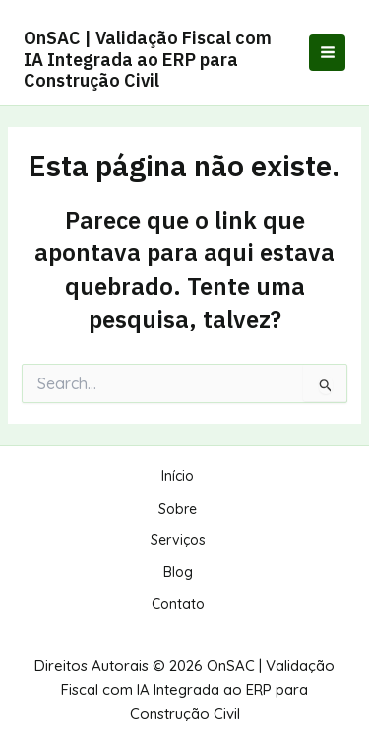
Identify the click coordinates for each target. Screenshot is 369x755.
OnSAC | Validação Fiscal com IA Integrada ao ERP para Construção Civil (148, 59)
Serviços (178, 540)
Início (177, 476)
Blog (178, 572)
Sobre (177, 508)
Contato (178, 604)
